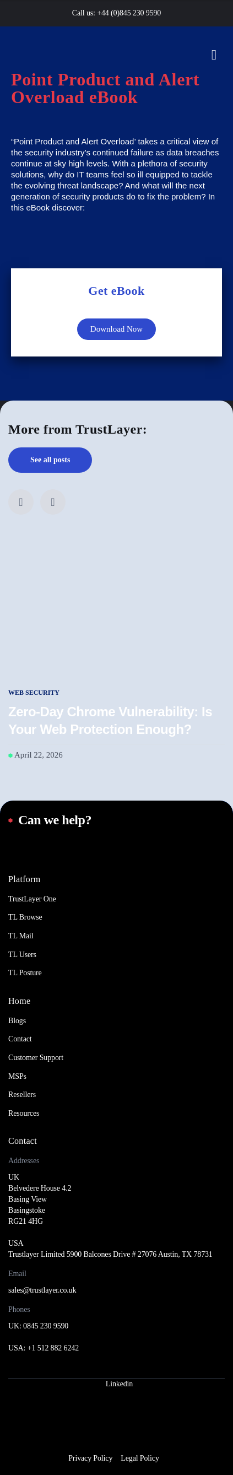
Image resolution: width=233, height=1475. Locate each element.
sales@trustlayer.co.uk (42, 1290)
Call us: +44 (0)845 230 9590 (116, 13)
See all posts (50, 460)
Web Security (33, 692)
